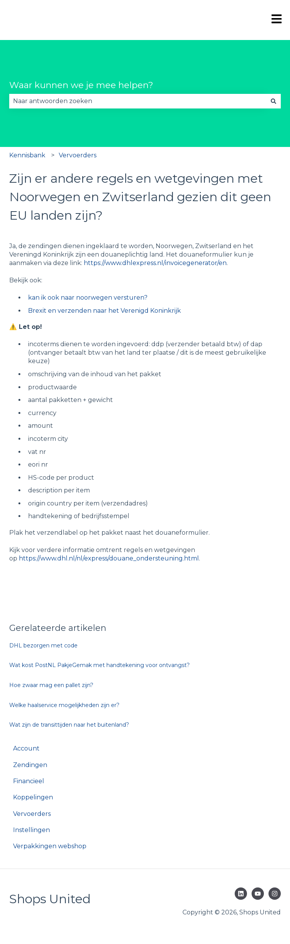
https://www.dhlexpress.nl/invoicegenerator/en (155, 263)
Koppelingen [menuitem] (33, 797)
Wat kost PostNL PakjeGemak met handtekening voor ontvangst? (99, 665)
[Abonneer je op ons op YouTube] (258, 893)
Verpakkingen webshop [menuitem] (49, 846)
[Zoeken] (273, 101)
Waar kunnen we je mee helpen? (81, 85)
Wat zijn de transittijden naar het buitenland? (69, 724)
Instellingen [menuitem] (31, 830)
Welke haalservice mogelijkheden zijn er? (64, 705)
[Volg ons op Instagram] (274, 893)
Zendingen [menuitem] (30, 765)
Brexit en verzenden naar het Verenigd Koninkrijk (104, 310)
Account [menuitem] (26, 748)
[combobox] (137, 101)
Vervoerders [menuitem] (32, 813)
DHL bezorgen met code (43, 645)
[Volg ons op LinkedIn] (241, 893)
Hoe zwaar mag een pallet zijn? (51, 685)
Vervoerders (77, 155)
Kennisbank (27, 155)
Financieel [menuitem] (28, 781)
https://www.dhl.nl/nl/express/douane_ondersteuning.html (109, 558)
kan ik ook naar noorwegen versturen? (87, 297)
